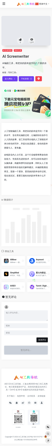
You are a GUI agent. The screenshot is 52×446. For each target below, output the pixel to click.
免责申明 (21, 396)
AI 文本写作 (7, 50)
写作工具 (18, 50)
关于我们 (11, 396)
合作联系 (31, 396)
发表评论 (42, 340)
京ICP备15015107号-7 (35, 437)
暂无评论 (11, 297)
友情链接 (41, 396)
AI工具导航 (22, 437)
